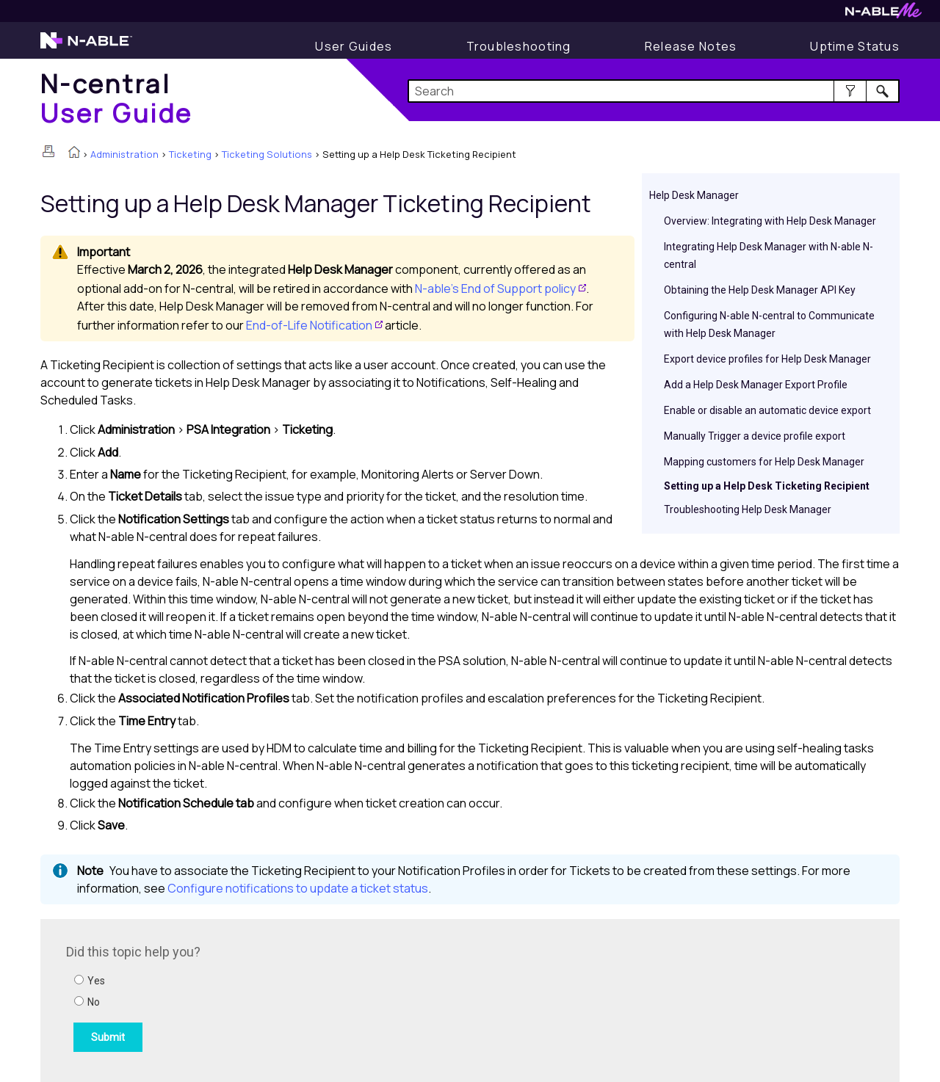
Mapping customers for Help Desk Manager (764, 462)
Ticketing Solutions (267, 154)
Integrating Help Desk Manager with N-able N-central (768, 255)
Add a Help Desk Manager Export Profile (755, 385)
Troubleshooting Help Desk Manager (747, 509)
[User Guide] (353, 46)
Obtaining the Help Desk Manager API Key (760, 290)
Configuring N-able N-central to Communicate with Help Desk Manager (769, 324)
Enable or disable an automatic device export (767, 410)
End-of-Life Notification (309, 325)
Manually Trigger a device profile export (754, 436)
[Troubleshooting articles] (518, 46)
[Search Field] (654, 91)
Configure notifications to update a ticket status (297, 888)
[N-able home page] (86, 47)
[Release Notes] (691, 46)
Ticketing (190, 154)
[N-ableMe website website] (883, 14)
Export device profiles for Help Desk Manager (767, 359)
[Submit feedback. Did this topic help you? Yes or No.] (264, 998)
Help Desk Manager (694, 195)
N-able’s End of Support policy (495, 288)
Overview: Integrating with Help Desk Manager (770, 221)
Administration (124, 154)
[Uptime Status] (855, 46)
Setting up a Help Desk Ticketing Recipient (767, 486)
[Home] (116, 98)
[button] (850, 91)
